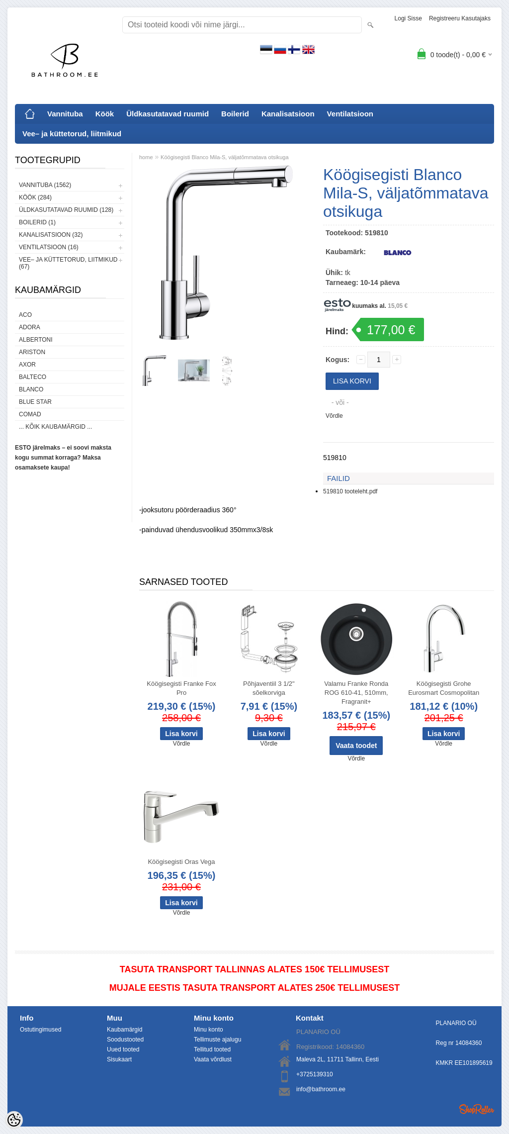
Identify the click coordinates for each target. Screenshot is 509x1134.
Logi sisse (408, 18)
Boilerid (235, 113)
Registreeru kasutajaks (460, 18)
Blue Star (35, 401)
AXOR (27, 364)
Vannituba (65, 113)
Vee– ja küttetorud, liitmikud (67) (68, 263)
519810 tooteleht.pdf (350, 491)
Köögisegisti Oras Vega (181, 861)
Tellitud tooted (212, 1049)
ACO (25, 314)
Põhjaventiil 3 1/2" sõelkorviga (269, 688)
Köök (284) (35, 197)
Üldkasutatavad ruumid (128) (66, 209)
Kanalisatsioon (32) (51, 234)
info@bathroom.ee (320, 1089)
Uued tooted (123, 1049)
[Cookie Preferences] (14, 1120)
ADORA (29, 327)
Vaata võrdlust (213, 1059)
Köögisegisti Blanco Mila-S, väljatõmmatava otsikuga (224, 157)
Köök (104, 113)
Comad (30, 414)
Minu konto (208, 1029)
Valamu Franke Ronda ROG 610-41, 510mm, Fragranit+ (356, 692)
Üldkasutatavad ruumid (167, 113)
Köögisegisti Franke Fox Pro (181, 688)
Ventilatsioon (350, 113)
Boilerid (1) (37, 222)
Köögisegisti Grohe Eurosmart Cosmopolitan (443, 688)
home (146, 157)
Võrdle (334, 415)
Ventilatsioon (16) (49, 247)
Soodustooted (125, 1039)
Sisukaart (119, 1059)
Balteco (32, 377)
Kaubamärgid (124, 1029)
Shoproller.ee (476, 1109)
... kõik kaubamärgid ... (55, 426)
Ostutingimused (40, 1029)
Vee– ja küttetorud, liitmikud (71, 133)
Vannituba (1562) (45, 185)
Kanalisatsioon (288, 113)
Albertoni (36, 339)
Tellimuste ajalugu (217, 1039)
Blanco (31, 389)
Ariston (32, 352)
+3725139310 (314, 1074)
